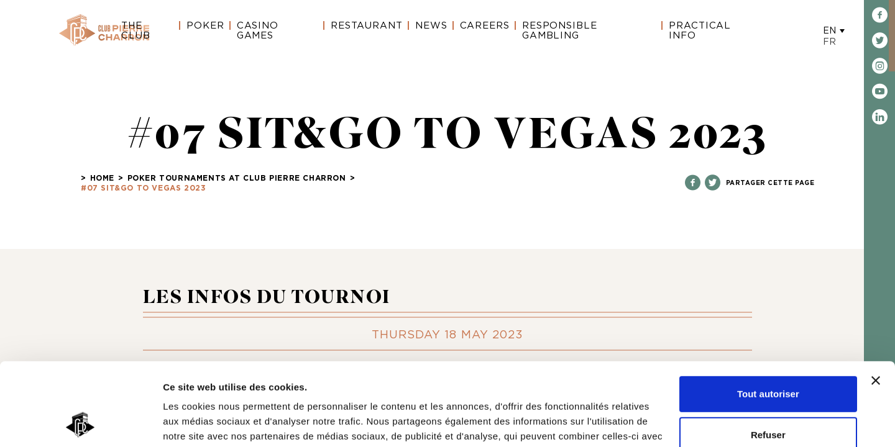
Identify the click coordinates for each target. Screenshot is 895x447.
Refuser (768, 356)
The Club (135, 30)
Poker (205, 25)
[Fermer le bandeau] (875, 303)
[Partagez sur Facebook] (692, 183)
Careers (485, 25)
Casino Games (257, 30)
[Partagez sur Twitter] (712, 183)
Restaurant (367, 25)
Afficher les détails (205, 422)
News (431, 25)
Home (102, 178)
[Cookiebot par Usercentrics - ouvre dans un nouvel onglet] (80, 422)
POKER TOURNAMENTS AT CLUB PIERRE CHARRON (236, 178)
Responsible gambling (559, 30)
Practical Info (700, 30)
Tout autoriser (768, 316)
